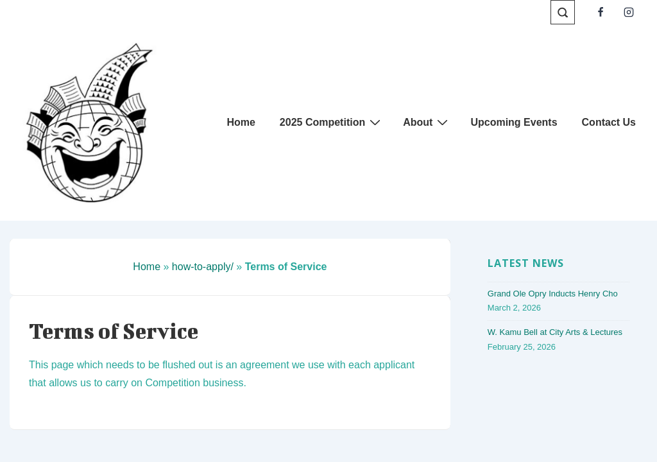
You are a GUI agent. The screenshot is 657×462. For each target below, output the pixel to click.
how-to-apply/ (203, 266)
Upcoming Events (513, 122)
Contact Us (609, 122)
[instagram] (628, 12)
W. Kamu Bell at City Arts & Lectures (555, 332)
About (427, 122)
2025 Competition (332, 122)
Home (240, 122)
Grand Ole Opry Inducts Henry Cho (553, 293)
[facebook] (600, 12)
